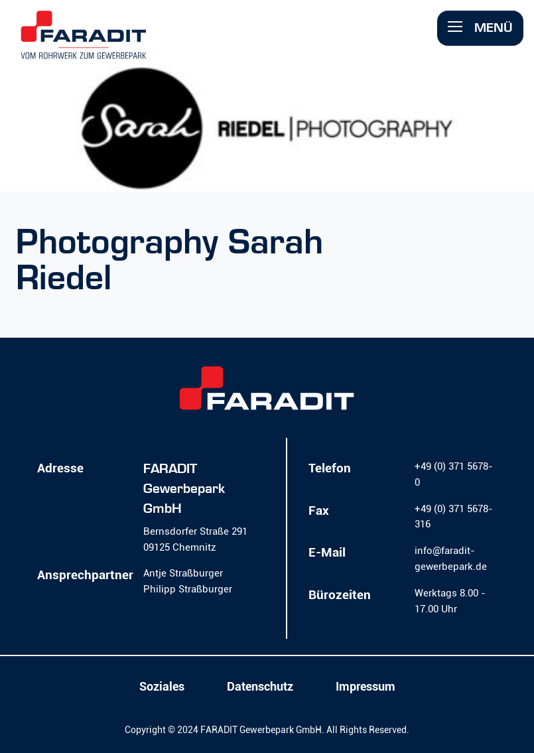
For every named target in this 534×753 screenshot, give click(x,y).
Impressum (365, 686)
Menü (480, 27)
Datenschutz (260, 686)
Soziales (161, 686)
